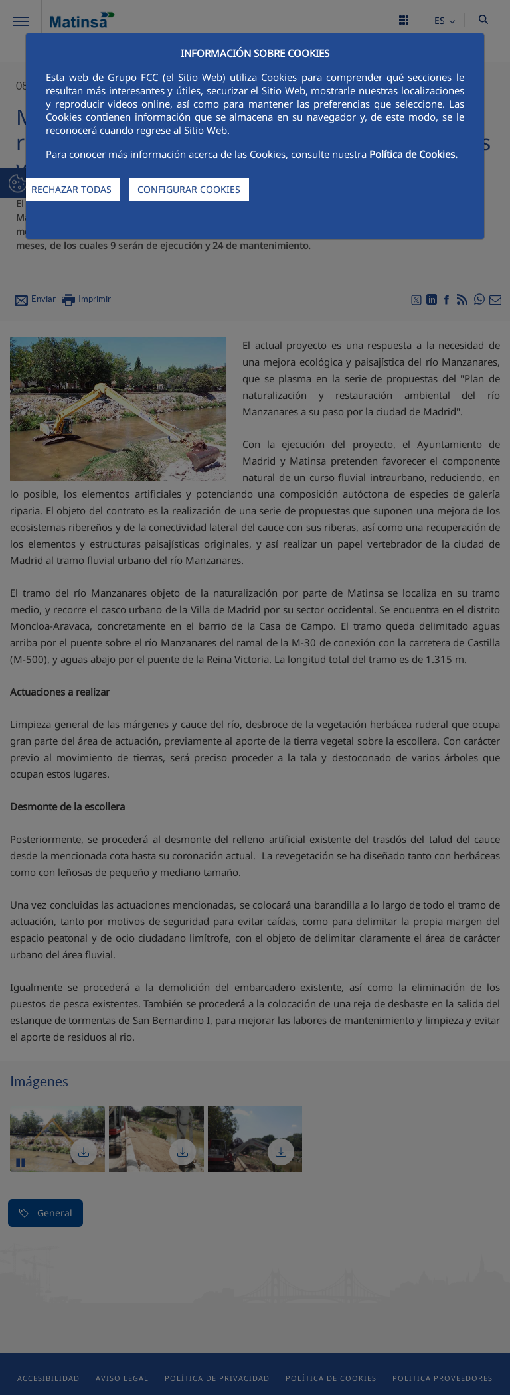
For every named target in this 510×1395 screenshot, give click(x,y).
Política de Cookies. (413, 154)
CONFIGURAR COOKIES (188, 189)
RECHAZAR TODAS (71, 189)
